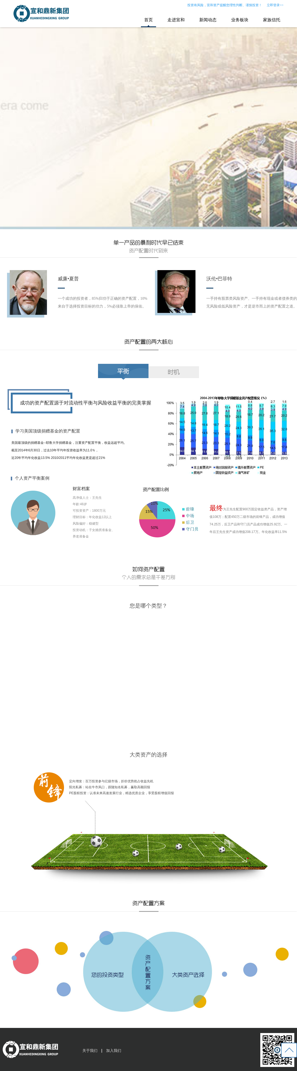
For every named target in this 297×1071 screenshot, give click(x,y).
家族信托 (271, 20)
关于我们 (89, 1050)
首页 (148, 20)
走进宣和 (176, 20)
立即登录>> (275, 5)
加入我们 (113, 1050)
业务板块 (239, 20)
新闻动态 (208, 20)
